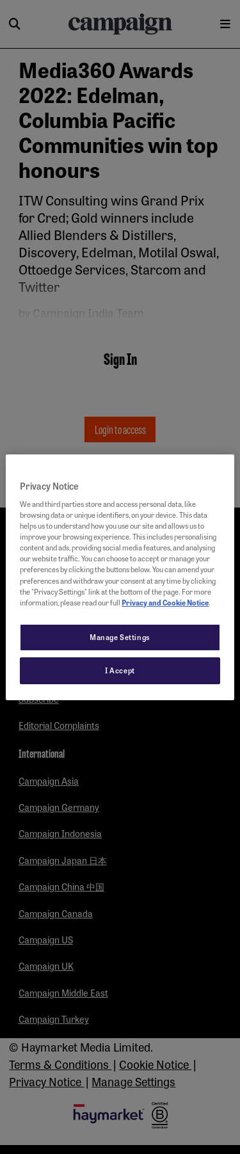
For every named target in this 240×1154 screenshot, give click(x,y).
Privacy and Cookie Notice (165, 602)
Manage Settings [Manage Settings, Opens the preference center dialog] (120, 637)
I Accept (120, 670)
